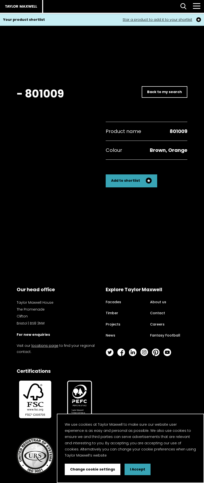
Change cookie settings (92, 469)
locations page (44, 345)
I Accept (137, 469)
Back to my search (164, 91)
